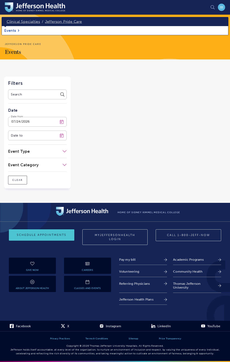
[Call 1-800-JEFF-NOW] (188, 235)
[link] (143, 259)
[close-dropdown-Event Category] (37, 164)
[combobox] (33, 94)
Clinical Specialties (23, 21)
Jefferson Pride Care (63, 21)
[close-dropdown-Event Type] (37, 151)
